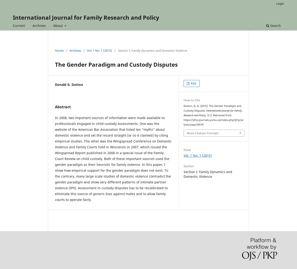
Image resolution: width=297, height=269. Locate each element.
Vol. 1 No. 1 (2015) (99, 50)
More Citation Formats (202, 133)
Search (273, 25)
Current (19, 25)
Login (280, 3)
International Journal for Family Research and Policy (86, 17)
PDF (193, 83)
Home (59, 50)
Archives (39, 25)
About (58, 25)
